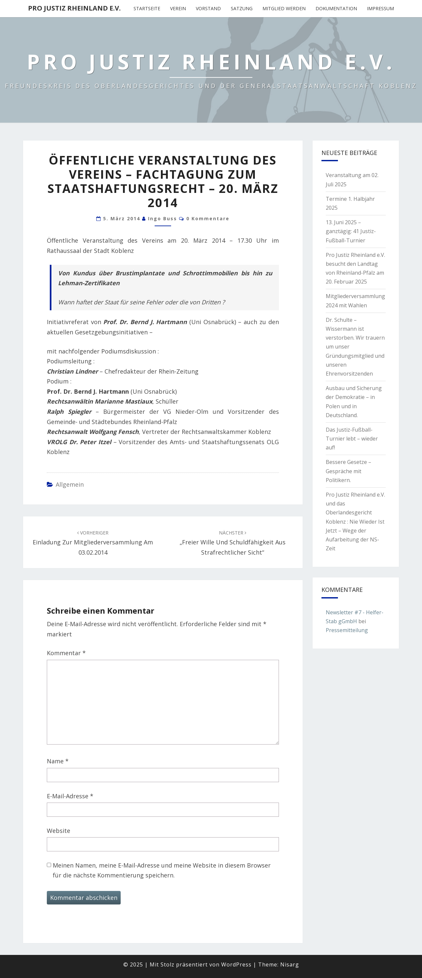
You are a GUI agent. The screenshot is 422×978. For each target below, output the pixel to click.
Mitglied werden (284, 8)
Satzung (242, 8)
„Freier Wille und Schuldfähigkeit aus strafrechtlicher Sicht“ (233, 543)
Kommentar (66, 653)
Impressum (380, 8)
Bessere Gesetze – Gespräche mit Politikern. (348, 470)
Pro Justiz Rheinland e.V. (74, 8)
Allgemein (70, 484)
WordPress (236, 964)
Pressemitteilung (347, 630)
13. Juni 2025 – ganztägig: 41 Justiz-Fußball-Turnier (351, 231)
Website (58, 831)
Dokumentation (336, 8)
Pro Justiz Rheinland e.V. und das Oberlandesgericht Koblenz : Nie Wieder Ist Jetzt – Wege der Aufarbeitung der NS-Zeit (355, 521)
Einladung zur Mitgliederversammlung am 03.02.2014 (93, 543)
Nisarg (289, 964)
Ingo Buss (162, 218)
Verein (178, 8)
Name (58, 761)
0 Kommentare (207, 218)
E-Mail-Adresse (70, 796)
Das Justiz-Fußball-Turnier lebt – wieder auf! (352, 438)
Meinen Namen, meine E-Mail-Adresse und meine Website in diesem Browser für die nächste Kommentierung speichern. (162, 870)
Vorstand (208, 8)
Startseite (147, 8)
